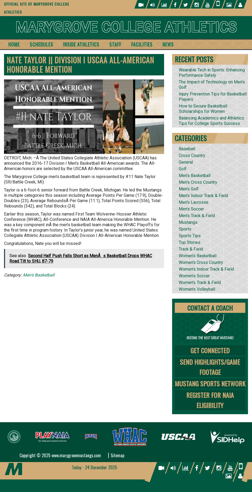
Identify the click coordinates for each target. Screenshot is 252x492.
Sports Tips (190, 235)
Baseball (187, 148)
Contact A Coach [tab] (210, 308)
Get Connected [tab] (210, 350)
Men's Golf (189, 188)
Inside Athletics (81, 44)
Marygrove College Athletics (126, 27)
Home (14, 44)
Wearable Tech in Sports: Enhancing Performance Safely (212, 72)
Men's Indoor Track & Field (203, 195)
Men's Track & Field (197, 215)
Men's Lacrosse (193, 202)
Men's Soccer (191, 209)
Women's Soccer (194, 275)
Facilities (142, 44)
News (168, 44)
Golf (183, 168)
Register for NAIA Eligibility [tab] (210, 400)
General (186, 162)
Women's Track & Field (200, 282)
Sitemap (117, 455)
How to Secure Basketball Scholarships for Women (203, 108)
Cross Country (192, 155)
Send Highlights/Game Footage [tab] (210, 367)
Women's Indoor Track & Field (206, 269)
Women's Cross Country (201, 262)
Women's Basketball (197, 255)
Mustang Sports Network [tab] (210, 383)
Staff (115, 44)
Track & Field (191, 249)
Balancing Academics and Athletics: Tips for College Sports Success (212, 121)
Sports (185, 229)
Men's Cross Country (198, 182)
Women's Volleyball (197, 289)
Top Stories (189, 242)
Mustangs (188, 222)
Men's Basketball (39, 275)
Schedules (41, 44)
